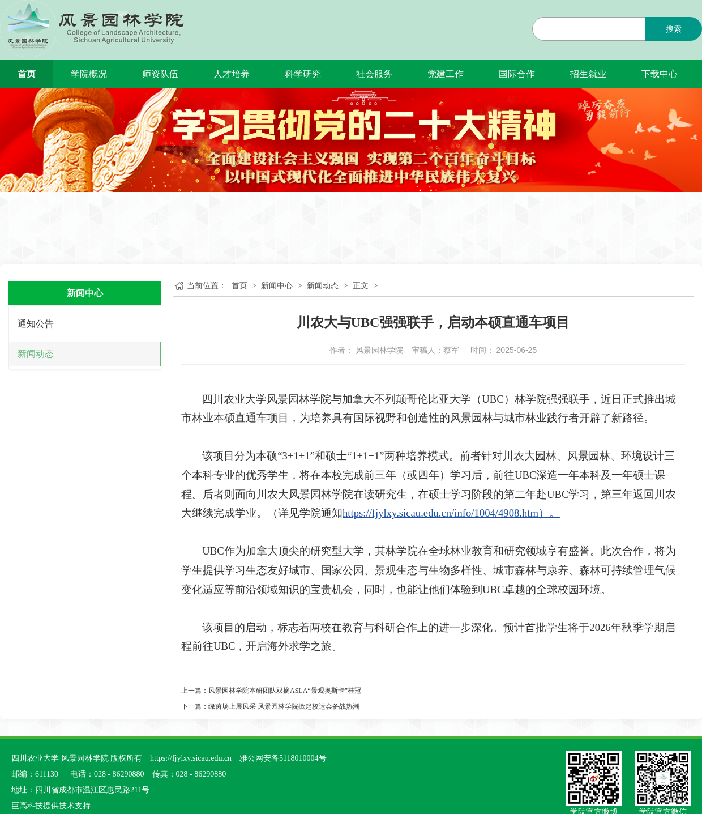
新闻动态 (36, 354)
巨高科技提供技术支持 (51, 806)
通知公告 (36, 324)
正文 (361, 286)
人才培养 (231, 74)
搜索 (674, 29)
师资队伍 (160, 74)
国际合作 (517, 74)
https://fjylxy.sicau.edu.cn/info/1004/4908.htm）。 (451, 513)
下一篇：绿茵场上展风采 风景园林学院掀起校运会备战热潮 (270, 706)
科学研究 (303, 74)
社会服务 (374, 74)
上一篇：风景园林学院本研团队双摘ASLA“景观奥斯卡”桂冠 (271, 690)
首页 (27, 74)
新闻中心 (277, 286)
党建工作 (445, 74)
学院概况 (89, 74)
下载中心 (659, 74)
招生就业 (588, 74)
